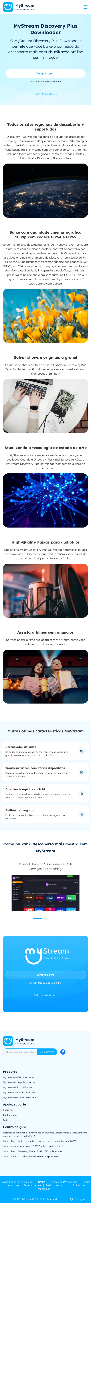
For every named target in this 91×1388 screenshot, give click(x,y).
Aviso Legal (9, 1181)
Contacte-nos (10, 1115)
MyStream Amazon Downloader (19, 1092)
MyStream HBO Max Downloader (20, 1097)
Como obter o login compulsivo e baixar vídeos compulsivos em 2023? (39, 1141)
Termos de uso (32, 1185)
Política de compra (56, 1185)
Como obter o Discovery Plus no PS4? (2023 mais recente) (33, 1151)
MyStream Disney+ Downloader (19, 1082)
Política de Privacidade (63, 1181)
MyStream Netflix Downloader (18, 1077)
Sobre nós (8, 1110)
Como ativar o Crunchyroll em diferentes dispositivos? (31, 1156)
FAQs (5, 1120)
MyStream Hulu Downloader (17, 1087)
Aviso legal (27, 1181)
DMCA (42, 1181)
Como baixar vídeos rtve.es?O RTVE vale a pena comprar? (33, 1146)
